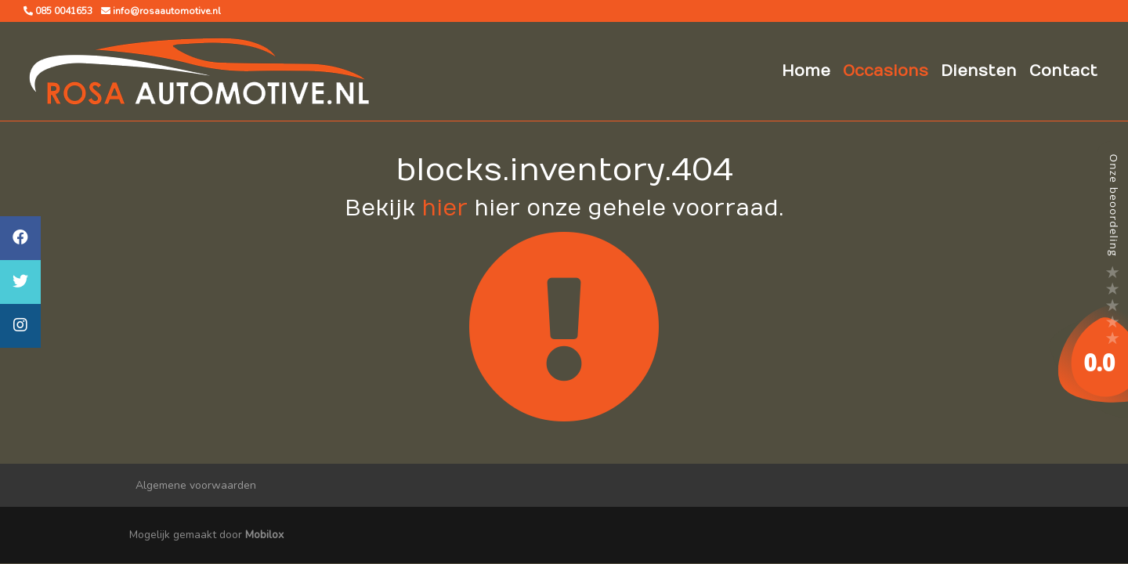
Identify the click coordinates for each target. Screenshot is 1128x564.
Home (806, 71)
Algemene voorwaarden (196, 485)
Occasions (885, 71)
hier (444, 209)
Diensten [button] (979, 71)
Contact (1063, 71)
